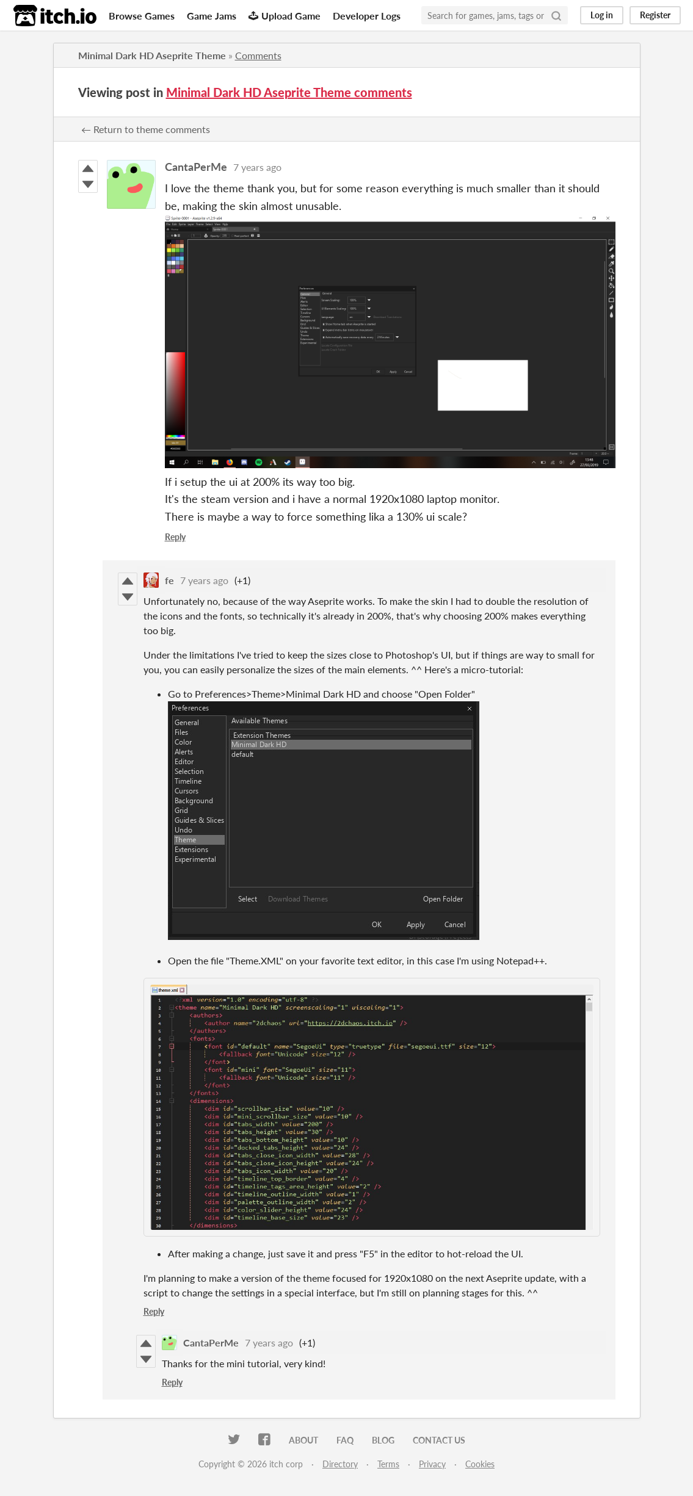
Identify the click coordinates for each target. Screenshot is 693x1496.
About (303, 1440)
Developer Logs (367, 15)
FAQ (345, 1440)
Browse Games (142, 15)
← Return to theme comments (145, 129)
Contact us (439, 1440)
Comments (258, 55)
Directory (340, 1464)
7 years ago (257, 167)
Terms (388, 1464)
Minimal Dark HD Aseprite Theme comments (289, 92)
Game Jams (211, 15)
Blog (383, 1440)
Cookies (480, 1464)
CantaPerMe (196, 166)
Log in (601, 15)
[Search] (556, 15)
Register (655, 15)
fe (169, 580)
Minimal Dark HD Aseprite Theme (152, 55)
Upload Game (285, 15)
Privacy (432, 1464)
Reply (175, 537)
